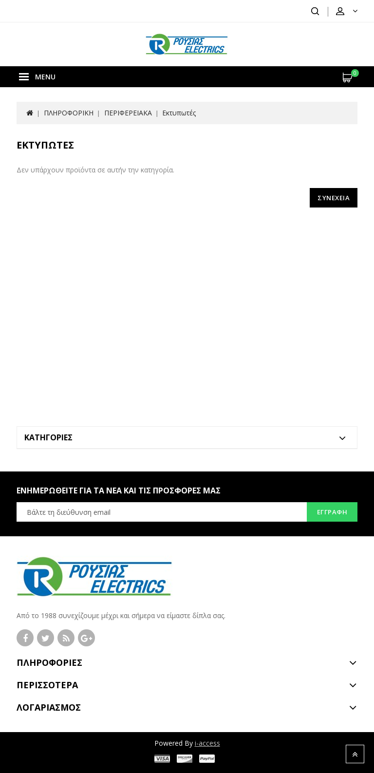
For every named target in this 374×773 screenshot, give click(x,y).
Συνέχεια (334, 197)
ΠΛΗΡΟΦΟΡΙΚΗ (69, 112)
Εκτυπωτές (179, 112)
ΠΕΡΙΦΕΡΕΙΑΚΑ (128, 112)
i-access (207, 743)
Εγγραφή (332, 512)
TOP (355, 754)
